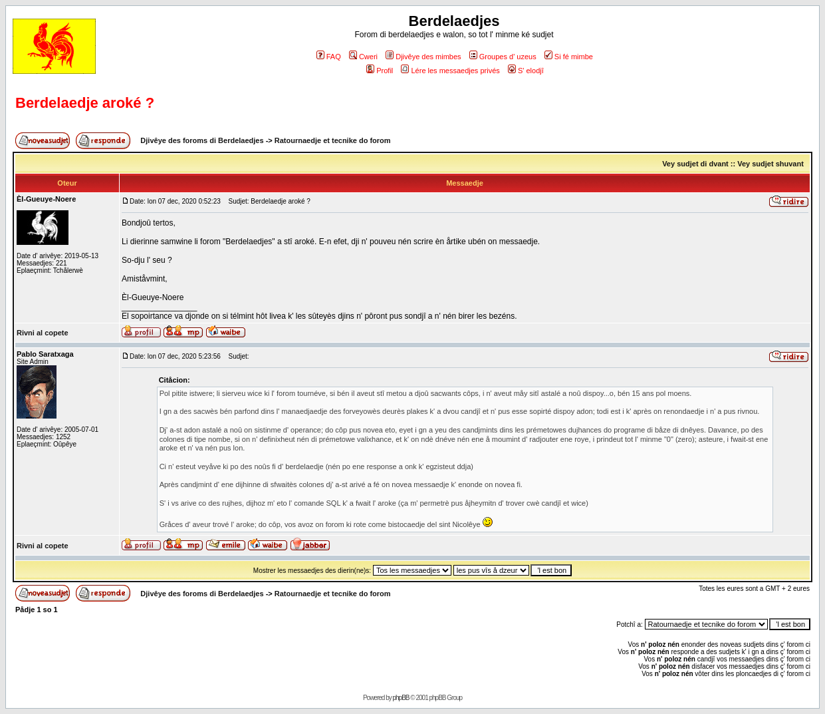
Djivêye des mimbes (423, 57)
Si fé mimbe (568, 57)
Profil (379, 71)
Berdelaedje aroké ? (84, 102)
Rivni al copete (42, 333)
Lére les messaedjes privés (450, 71)
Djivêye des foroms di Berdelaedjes (201, 140)
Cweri (363, 57)
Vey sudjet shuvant (770, 164)
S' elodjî (526, 71)
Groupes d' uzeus (502, 57)
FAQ (328, 57)
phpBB (401, 697)
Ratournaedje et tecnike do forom (333, 140)
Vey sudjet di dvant (695, 164)
